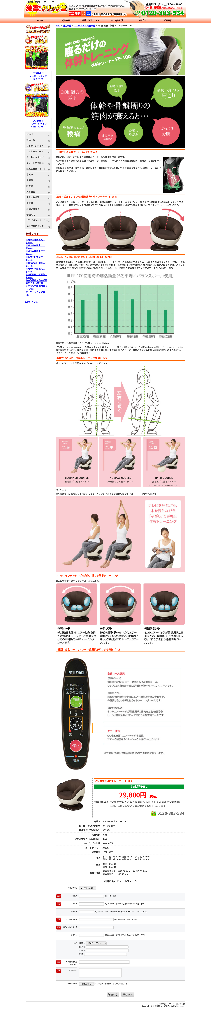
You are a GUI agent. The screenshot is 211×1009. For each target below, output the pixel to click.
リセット (128, 994)
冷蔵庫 (29, 174)
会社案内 (30, 214)
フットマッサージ (35, 157)
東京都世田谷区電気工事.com (36, 276)
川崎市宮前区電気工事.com (35, 264)
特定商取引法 (116, 20)
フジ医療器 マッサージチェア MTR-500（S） (38, 123)
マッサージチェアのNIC (35, 293)
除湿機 (29, 185)
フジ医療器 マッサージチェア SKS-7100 (38, 76)
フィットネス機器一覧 (84, 25)
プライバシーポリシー (37, 220)
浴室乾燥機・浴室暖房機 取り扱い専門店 (36, 282)
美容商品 (30, 191)
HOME (40, 20)
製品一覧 (65, 20)
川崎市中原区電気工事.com (35, 253)
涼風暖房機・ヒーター (37, 168)
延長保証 (168, 20)
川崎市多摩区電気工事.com (35, 247)
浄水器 (29, 203)
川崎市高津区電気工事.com (35, 241)
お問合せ (142, 20)
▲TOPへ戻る (31, 301)
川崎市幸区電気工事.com (34, 258)
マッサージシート (35, 151)
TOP (58, 25)
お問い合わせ (32, 208)
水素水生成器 (32, 197)
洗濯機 (29, 180)
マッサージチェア (35, 145)
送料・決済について (91, 20)
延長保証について (35, 226)
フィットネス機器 (35, 163)
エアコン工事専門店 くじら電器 (37, 287)
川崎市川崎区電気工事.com (35, 270)
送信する (113, 994)
